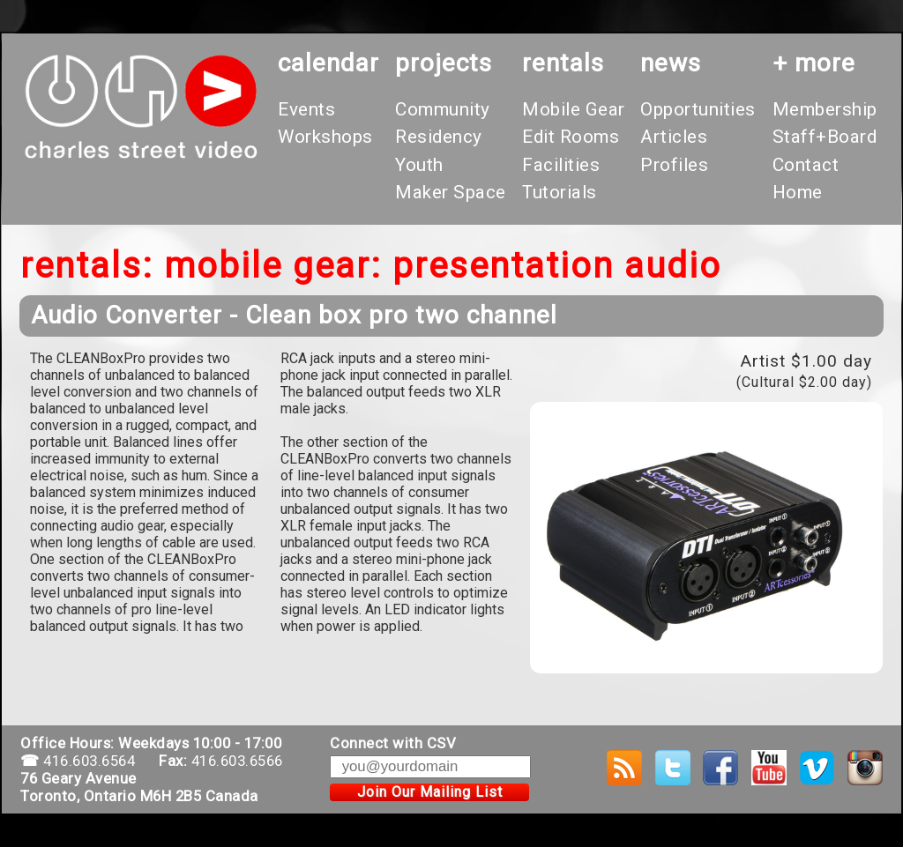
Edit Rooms (570, 136)
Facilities (561, 164)
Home (797, 192)
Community (442, 109)
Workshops (325, 136)
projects (443, 63)
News (670, 63)
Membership (824, 109)
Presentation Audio (556, 265)
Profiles (674, 164)
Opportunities (698, 109)
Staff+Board (824, 136)
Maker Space (450, 192)
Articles (673, 136)
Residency (438, 136)
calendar (328, 63)
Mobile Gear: (273, 265)
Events (306, 109)
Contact (806, 164)
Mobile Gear (573, 109)
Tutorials (559, 192)
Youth (419, 164)
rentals (563, 63)
